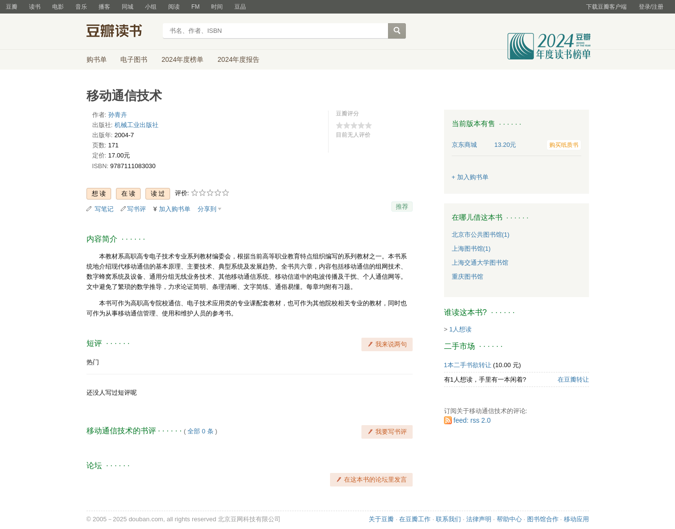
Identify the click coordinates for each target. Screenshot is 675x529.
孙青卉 (117, 114)
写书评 (136, 209)
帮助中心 (509, 519)
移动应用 (576, 519)
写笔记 (104, 209)
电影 (58, 6)
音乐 (81, 6)
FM (195, 6)
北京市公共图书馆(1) (481, 234)
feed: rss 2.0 (472, 420)
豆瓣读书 (121, 31)
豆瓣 (11, 6)
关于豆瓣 (381, 519)
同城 (127, 6)
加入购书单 (174, 209)
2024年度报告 (238, 59)
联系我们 (448, 519)
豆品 (240, 6)
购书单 (96, 59)
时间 (217, 6)
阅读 (174, 6)
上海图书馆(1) (471, 248)
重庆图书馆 (467, 276)
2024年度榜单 (182, 59)
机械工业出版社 (136, 125)
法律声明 (478, 519)
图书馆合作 (543, 519)
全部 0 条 (200, 431)
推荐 (402, 206)
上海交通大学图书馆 (480, 262)
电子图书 (133, 59)
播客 (104, 6)
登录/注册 (651, 6)
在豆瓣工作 (415, 519)
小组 (151, 6)
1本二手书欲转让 (467, 365)
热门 (92, 362)
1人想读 (460, 329)
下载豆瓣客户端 (606, 6)
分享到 (207, 209)
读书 (35, 6)
